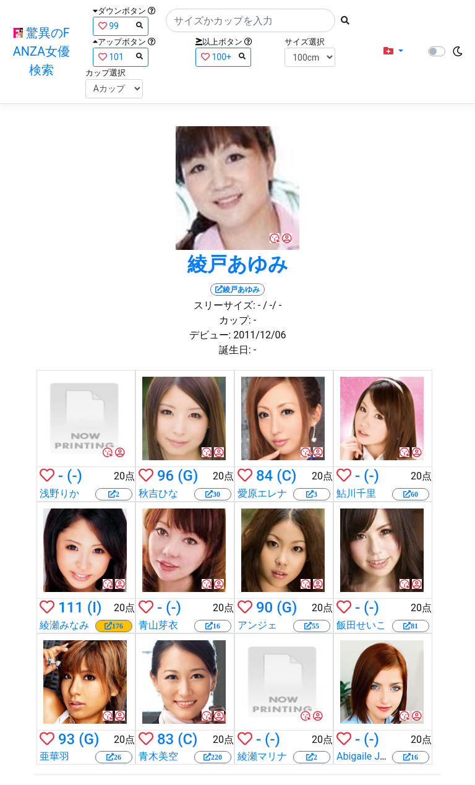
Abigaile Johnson (374, 756)
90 (264, 607)
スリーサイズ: (224, 305)
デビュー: (210, 335)
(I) (94, 607)
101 (120, 56)
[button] (393, 51)
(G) (188, 475)
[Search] (250, 20)
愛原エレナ (262, 493)
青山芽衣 (158, 625)
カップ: (235, 320)
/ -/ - (272, 305)
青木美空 (158, 756)
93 (66, 739)
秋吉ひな (158, 493)
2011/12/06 (259, 335)
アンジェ (257, 625)
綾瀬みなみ (64, 625)
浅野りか (59, 493)
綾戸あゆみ (237, 264)
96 (165, 475)
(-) (74, 475)
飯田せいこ (361, 625)
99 (120, 26)
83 (165, 739)
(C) (286, 475)
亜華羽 (54, 756)
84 (264, 475)
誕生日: (235, 350)
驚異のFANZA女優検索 (41, 51)
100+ (223, 56)
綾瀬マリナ (262, 756)
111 (70, 607)
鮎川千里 (356, 493)
